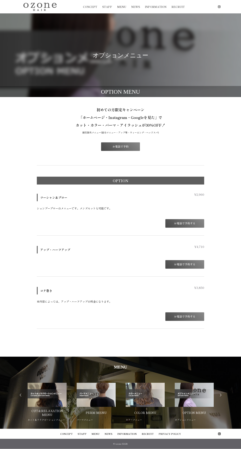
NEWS (135, 7)
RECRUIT (178, 7)
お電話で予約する (186, 223)
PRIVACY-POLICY (170, 434)
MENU (121, 7)
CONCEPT (90, 7)
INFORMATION (156, 7)
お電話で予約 (121, 147)
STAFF (107, 7)
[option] (47, 400)
